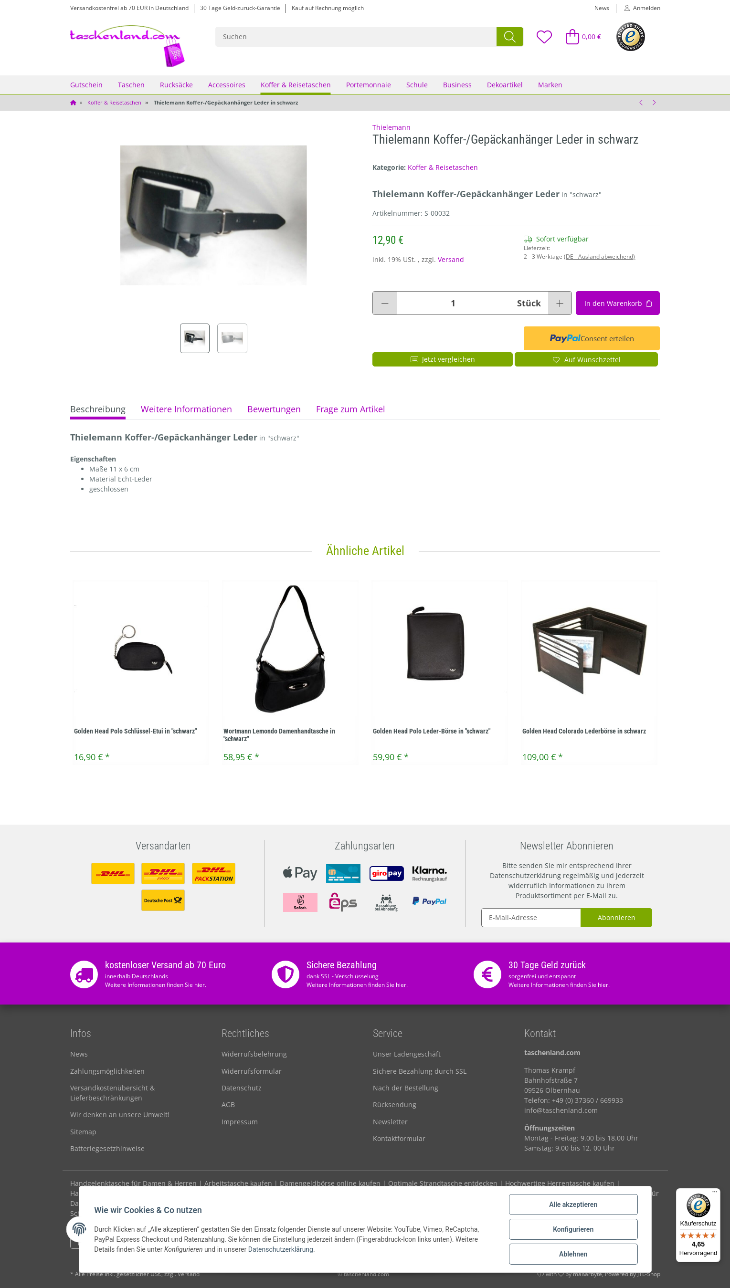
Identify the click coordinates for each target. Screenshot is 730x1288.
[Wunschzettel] (544, 36)
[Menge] (453, 303)
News (601, 8)
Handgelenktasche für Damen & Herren (133, 1183)
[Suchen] (356, 36)
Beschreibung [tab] (98, 409)
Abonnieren (616, 917)
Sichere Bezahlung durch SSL (419, 1071)
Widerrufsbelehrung (254, 1053)
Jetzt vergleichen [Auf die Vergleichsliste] (443, 359)
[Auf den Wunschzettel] (586, 359)
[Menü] (714, 1194)
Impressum (240, 1121)
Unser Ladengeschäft (407, 1053)
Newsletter (390, 1121)
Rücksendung (394, 1104)
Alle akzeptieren (573, 1204)
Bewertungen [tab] (274, 409)
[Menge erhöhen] (559, 303)
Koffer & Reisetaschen (443, 167)
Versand (451, 259)
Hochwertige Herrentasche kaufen (559, 1183)
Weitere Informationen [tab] (186, 409)
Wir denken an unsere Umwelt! (119, 1114)
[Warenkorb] (579, 36)
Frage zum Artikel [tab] (350, 409)
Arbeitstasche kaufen (238, 1183)
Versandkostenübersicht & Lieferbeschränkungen (112, 1092)
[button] (638, 8)
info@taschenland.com (561, 1110)
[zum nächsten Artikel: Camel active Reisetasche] (654, 102)
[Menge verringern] (385, 303)
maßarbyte (587, 1274)
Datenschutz (242, 1087)
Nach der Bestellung (405, 1087)
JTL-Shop (648, 1274)
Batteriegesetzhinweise (107, 1148)
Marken (550, 84)
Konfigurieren (573, 1229)
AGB (228, 1104)
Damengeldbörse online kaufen (330, 1183)
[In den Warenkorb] (618, 303)
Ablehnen (573, 1254)
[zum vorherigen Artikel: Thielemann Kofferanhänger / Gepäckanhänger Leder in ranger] (641, 102)
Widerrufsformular (252, 1071)
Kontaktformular (399, 1138)
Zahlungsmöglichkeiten (107, 1071)
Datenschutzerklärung (525, 875)
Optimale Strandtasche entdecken (442, 1183)
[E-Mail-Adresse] (531, 917)
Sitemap (83, 1131)
